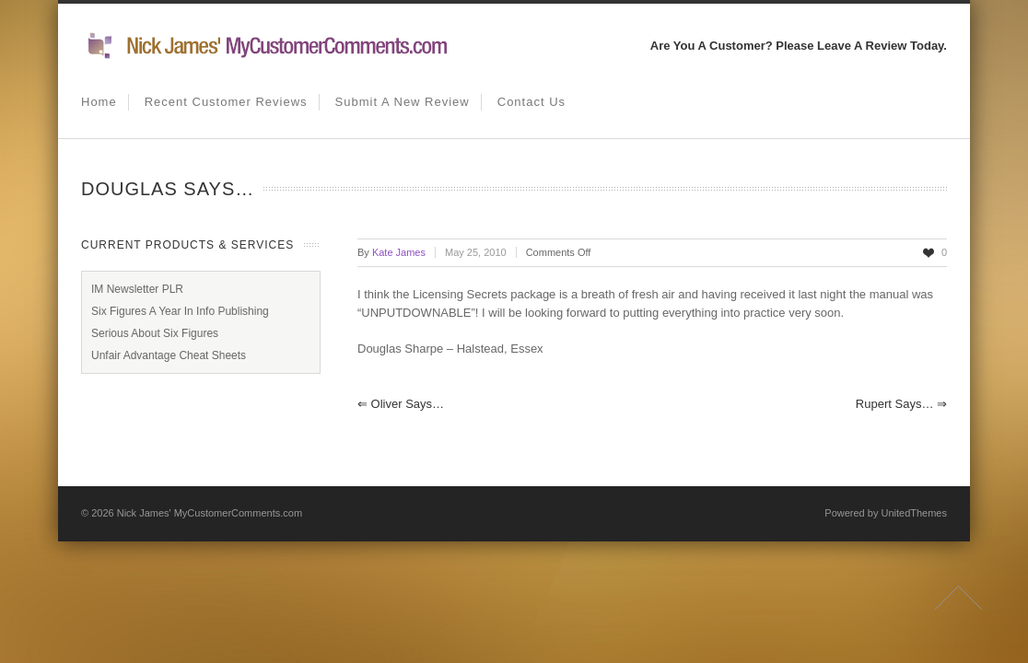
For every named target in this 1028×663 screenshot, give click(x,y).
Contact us (531, 102)
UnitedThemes (914, 512)
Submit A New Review (402, 102)
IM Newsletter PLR (137, 289)
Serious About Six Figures (154, 333)
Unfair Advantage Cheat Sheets (168, 355)
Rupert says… (901, 404)
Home (99, 102)
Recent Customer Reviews (226, 102)
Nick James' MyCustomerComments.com (209, 512)
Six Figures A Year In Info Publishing (180, 311)
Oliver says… (400, 404)
